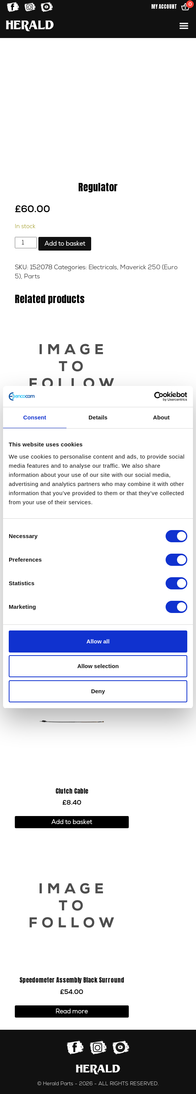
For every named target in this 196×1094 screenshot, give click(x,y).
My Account (164, 6)
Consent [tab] (34, 417)
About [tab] (161, 417)
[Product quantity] (26, 242)
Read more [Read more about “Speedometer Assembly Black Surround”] (71, 1011)
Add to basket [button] (71, 822)
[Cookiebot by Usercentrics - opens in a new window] (154, 397)
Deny (98, 691)
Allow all (98, 641)
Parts (32, 276)
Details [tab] (98, 417)
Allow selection (98, 666)
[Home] (30, 26)
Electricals (103, 267)
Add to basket (64, 244)
